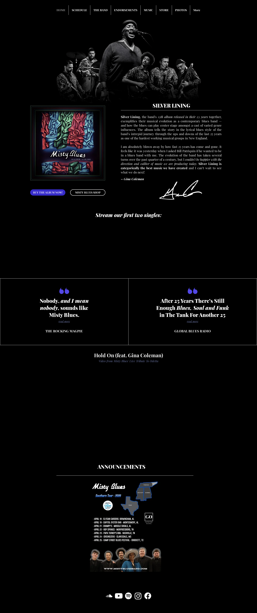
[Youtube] (118, 595)
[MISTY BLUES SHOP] (87, 192)
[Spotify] (128, 595)
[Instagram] (138, 595)
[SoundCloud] (109, 595)
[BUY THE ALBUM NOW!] (47, 192)
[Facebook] (147, 595)
